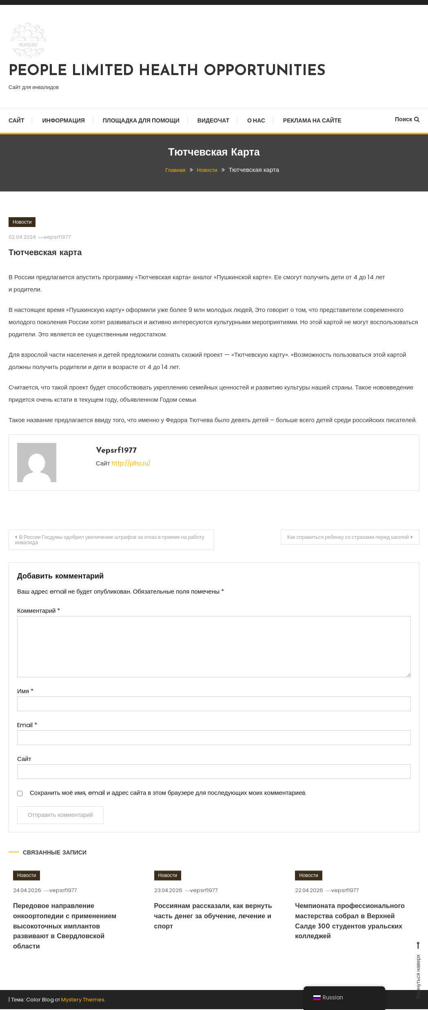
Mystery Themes (82, 1000)
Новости (22, 221)
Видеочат (213, 120)
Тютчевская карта (54, 252)
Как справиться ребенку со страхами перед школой (336, 538)
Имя (25, 693)
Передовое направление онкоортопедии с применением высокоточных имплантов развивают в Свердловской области (69, 949)
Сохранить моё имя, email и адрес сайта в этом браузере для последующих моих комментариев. (168, 795)
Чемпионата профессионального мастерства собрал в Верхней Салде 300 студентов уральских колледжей (353, 949)
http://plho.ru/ (133, 463)
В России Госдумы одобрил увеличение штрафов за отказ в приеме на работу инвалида (101, 540)
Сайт (16, 120)
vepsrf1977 (63, 237)
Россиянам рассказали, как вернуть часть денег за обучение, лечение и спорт (206, 938)
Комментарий (38, 613)
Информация (63, 120)
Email (27, 727)
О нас (256, 120)
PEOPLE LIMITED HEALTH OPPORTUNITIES (167, 71)
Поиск (407, 119)
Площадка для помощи (141, 120)
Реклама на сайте (312, 120)
